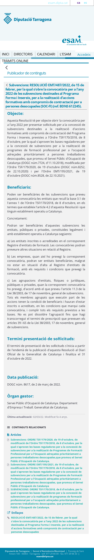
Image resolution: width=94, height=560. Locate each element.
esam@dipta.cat (44, 556)
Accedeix (83, 54)
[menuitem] (5, 54)
